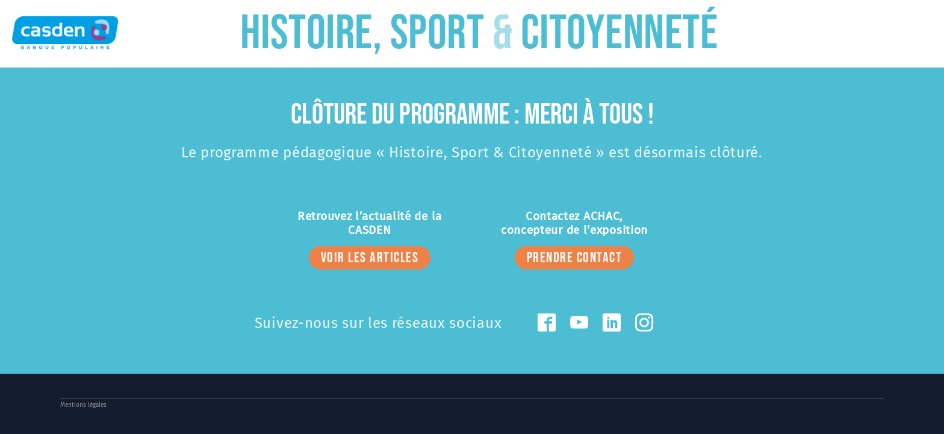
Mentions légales (83, 405)
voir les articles (370, 257)
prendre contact (575, 257)
